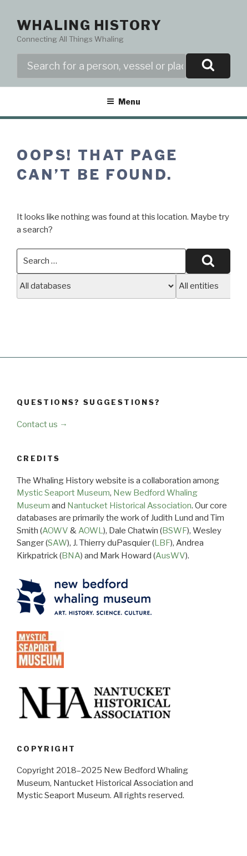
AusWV (170, 556)
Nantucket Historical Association (129, 506)
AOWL (90, 531)
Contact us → (42, 424)
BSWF (174, 531)
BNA (71, 556)
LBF (162, 543)
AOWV (55, 531)
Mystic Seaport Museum (63, 493)
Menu (123, 101)
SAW (57, 543)
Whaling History (89, 25)
